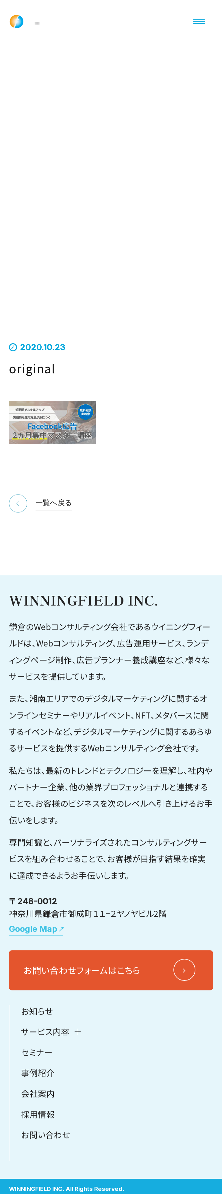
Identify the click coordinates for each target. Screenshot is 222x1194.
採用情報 (38, 1168)
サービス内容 (45, 1085)
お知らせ (37, 1065)
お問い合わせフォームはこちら (82, 1024)
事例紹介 (38, 1127)
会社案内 (38, 1147)
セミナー (37, 1106)
